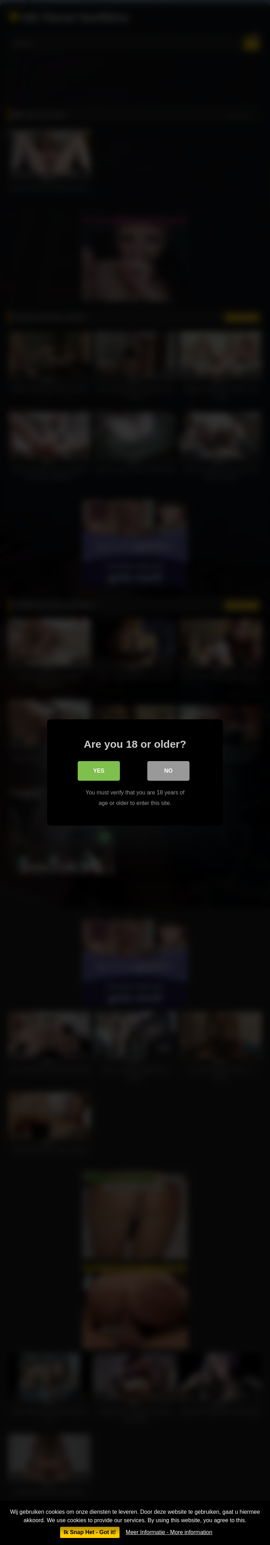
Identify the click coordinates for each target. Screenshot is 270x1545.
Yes (98, 771)
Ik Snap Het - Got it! (90, 1532)
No (168, 771)
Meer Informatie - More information (169, 1532)
